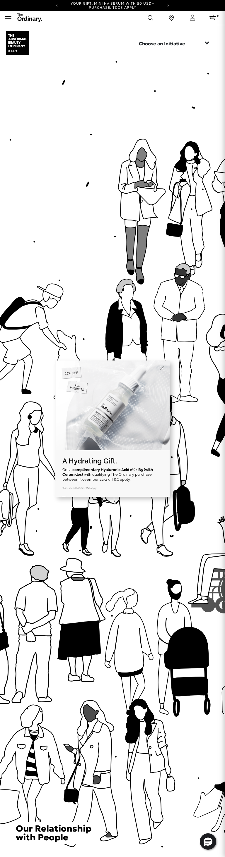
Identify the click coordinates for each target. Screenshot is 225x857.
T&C (88, 488)
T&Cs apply (124, 7)
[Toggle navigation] (8, 18)
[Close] (162, 368)
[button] (208, 841)
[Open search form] (150, 18)
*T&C (114, 479)
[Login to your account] (192, 17)
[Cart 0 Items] (214, 18)
